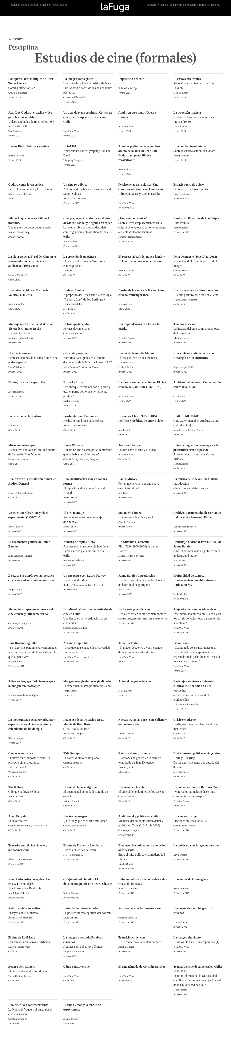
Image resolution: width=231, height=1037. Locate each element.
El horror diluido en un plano (88, 758)
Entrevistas (191, 4)
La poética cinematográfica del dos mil (88, 913)
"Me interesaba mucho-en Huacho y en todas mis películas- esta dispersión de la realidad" (198, 619)
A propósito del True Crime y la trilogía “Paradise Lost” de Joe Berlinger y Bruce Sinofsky (88, 300)
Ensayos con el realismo (33, 913)
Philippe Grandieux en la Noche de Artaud (88, 488)
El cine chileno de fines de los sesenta (143, 792)
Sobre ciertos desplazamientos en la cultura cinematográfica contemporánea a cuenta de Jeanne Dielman (143, 228)
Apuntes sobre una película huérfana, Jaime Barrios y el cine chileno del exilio (88, 551)
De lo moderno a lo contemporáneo (143, 942)
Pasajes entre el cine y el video (143, 450)
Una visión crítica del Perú (88, 850)
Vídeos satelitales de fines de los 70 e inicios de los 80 (33, 122)
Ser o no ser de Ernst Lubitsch (198, 189)
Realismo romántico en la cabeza (88, 421)
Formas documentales (88, 329)
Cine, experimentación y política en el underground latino (198, 551)
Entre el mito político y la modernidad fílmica (143, 855)
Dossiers (151, 4)
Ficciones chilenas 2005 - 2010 (198, 821)
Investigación (60, 4)
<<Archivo (16, 39)
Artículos (163, 4)
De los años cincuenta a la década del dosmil (198, 763)
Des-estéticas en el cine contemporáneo (143, 614)
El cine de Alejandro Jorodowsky (33, 971)
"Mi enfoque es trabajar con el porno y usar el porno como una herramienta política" (88, 392)
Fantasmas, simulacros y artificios (33, 942)
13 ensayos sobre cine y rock (143, 517)
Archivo (34, 4)
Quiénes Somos (20, 4)
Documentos (176, 4)
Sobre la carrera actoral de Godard (198, 151)
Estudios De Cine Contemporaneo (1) (198, 942)
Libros (202, 4)
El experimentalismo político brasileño (88, 686)
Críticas (211, 4)
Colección (45, 4)
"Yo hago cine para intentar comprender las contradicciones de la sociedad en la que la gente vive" (33, 653)
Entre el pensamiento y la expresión (33, 189)
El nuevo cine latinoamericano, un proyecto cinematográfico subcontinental (33, 763)
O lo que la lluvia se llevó (33, 792)
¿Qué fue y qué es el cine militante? (88, 821)
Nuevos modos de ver (88, 580)
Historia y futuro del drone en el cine (198, 295)
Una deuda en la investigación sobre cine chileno (88, 619)
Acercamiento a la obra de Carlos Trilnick (198, 455)
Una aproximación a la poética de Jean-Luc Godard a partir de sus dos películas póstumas (88, 88)
